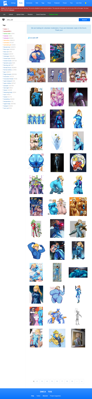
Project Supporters (55, 396)
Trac (71, 3)
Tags (43, 3)
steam (5, 90)
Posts (21, 3)
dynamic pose (8, 63)
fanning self (7, 65)
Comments (29, 3)
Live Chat (78, 3)
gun (5, 72)
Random (30, 14)
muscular (6, 76)
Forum (65, 3)
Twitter (38, 396)
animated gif (7, 45)
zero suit (6, 108)
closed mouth (7, 60)
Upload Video (20, 14)
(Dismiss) (11, 10)
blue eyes (6, 49)
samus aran (7, 33)
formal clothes (8, 70)
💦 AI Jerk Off (33, 38)
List (4, 14)
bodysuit (6, 54)
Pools (49, 3)
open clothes (7, 83)
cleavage (6, 56)
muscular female (8, 79)
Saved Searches (41, 14)
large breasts (7, 74)
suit (5, 94)
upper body (7, 103)
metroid (6, 36)
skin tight (6, 88)
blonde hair (7, 47)
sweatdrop (7, 99)
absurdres (6, 40)
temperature (7, 101)
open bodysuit (8, 81)
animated (6, 42)
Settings (13, 3)
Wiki (37, 3)
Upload (11, 14)
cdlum (5, 29)
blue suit (6, 52)
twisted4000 (7, 31)
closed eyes (7, 58)
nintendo (6, 38)
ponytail (6, 85)
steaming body (8, 92)
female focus (7, 67)
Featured (56, 3)
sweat (5, 97)
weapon (6, 106)
